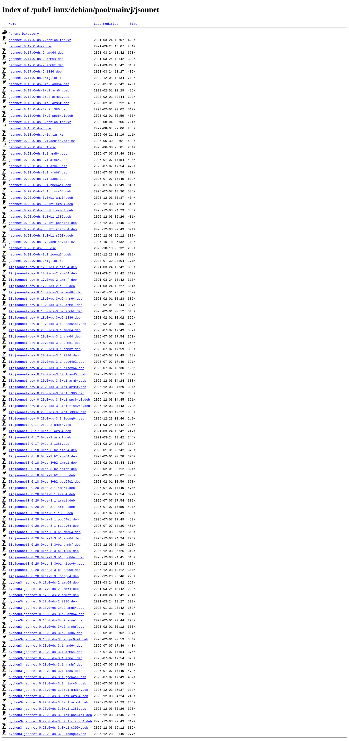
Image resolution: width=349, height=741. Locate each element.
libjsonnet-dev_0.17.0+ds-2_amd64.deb (43, 267)
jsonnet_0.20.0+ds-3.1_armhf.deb (38, 172)
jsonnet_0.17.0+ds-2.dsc (30, 46)
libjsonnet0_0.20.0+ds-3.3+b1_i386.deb (44, 551)
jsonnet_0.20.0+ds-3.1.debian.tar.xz (42, 141)
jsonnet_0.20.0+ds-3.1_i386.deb (37, 178)
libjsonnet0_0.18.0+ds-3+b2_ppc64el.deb (44, 481)
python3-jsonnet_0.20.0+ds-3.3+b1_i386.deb (47, 708)
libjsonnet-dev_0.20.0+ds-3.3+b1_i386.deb (46, 393)
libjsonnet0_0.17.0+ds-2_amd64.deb (40, 424)
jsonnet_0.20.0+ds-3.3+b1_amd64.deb (41, 197)
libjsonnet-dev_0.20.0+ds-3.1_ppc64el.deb (46, 361)
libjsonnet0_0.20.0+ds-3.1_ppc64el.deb (44, 519)
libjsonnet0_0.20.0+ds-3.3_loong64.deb (44, 576)
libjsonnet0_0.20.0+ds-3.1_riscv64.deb (44, 525)
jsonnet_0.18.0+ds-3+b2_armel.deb (39, 96)
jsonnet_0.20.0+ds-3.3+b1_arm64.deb (41, 204)
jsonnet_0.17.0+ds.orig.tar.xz (36, 77)
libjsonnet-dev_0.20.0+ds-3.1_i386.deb (44, 355)
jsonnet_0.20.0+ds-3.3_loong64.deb (40, 254)
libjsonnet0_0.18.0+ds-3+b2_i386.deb (42, 475)
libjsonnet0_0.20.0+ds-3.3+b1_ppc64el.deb (46, 557)
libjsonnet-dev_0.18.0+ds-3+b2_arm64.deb (45, 298)
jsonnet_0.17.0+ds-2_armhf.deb (36, 65)
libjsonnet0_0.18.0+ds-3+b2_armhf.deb (43, 469)
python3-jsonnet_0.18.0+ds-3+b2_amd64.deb (46, 607)
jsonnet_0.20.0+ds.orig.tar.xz (36, 260)
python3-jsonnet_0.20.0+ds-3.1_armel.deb (45, 658)
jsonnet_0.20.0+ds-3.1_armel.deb (38, 166)
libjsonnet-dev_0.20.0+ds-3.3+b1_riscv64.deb (49, 405)
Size (133, 23)
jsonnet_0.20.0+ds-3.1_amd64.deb (38, 153)
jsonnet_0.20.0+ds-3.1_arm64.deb (38, 159)
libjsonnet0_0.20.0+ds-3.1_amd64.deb (42, 488)
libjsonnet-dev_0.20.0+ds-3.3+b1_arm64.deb (47, 380)
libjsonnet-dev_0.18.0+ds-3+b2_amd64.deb (45, 292)
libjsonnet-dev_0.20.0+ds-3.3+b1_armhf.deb (47, 387)
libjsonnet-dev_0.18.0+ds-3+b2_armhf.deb (45, 311)
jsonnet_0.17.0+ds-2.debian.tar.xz (40, 40)
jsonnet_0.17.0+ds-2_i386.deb (35, 71)
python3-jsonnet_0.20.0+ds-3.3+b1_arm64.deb (48, 696)
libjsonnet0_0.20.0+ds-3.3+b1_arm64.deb (44, 538)
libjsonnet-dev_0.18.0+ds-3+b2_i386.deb (44, 317)
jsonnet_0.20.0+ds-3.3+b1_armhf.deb (41, 210)
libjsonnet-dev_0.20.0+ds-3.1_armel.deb (44, 342)
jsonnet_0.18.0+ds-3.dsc (30, 128)
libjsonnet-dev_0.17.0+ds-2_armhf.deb (43, 279)
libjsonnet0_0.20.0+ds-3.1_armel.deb (42, 500)
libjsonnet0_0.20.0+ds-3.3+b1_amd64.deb (44, 532)
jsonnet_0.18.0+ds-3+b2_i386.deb (38, 109)
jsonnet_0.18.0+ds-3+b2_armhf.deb (39, 103)
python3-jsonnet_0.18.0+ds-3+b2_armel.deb (46, 620)
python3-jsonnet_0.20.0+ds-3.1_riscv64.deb (47, 683)
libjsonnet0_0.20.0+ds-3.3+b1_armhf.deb (44, 544)
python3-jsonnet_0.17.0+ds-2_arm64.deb (44, 588)
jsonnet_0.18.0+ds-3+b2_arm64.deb (39, 90)
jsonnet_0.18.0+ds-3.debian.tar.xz (40, 122)
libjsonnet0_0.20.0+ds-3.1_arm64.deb (42, 494)
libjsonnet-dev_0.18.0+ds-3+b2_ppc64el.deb (47, 323)
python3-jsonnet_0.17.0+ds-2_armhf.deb (44, 595)
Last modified (106, 23)
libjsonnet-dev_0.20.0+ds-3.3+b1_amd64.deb (47, 374)
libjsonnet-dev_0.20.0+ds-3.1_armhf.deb (44, 349)
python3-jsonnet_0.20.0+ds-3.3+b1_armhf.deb (48, 702)
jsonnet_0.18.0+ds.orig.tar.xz (36, 134)
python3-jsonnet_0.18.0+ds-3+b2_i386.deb (45, 633)
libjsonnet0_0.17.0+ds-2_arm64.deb (40, 431)
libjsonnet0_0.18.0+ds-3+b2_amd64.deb (43, 450)
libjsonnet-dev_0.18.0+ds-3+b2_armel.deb (45, 305)
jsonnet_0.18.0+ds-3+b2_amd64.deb (39, 84)
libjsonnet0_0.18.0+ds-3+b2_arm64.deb (43, 456)
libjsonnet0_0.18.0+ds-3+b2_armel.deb (43, 462)
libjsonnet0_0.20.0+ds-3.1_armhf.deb (42, 506)
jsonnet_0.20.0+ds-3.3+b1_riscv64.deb (43, 229)
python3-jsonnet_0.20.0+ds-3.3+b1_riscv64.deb (50, 721)
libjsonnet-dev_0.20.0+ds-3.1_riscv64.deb (46, 368)
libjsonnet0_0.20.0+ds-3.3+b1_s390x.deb (44, 570)
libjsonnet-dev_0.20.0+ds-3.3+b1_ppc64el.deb (49, 399)
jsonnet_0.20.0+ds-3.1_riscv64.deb (40, 191)
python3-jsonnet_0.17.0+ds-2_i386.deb (43, 601)
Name (12, 23)
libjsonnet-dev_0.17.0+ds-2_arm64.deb (43, 273)
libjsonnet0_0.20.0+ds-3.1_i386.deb (41, 513)
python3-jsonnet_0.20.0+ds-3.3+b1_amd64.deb (48, 689)
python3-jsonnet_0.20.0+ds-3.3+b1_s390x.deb (48, 727)
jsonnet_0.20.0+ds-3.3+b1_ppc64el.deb (43, 223)
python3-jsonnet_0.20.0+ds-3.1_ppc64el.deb (47, 677)
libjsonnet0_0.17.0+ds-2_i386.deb (39, 443)
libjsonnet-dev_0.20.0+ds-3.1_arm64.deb (44, 336)
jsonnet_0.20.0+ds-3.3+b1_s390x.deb (41, 235)
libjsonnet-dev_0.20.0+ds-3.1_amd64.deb (44, 330)
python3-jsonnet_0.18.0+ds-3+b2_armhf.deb (46, 626)
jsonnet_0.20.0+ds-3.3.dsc (32, 248)
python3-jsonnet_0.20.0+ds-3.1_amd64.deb (45, 645)
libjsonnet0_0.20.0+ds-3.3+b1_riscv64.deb (46, 563)
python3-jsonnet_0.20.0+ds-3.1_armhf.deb (45, 664)
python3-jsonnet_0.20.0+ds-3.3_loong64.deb (47, 734)
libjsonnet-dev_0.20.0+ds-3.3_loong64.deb (46, 418)
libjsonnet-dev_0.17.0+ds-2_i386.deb (42, 286)
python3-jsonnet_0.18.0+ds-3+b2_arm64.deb (46, 614)
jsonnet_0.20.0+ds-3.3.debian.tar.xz (42, 241)
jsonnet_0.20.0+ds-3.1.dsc (32, 147)
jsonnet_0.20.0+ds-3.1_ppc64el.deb (40, 185)
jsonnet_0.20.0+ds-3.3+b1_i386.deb (40, 216)
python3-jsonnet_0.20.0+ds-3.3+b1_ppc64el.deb (50, 715)
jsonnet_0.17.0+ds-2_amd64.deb (36, 52)
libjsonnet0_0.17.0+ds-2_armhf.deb (40, 437)
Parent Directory (24, 33)
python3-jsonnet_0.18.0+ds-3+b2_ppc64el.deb (48, 639)
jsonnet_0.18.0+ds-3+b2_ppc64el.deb (41, 115)
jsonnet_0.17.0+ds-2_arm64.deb (36, 59)
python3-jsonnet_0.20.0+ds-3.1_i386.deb (44, 670)
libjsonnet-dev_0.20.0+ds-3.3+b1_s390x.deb (47, 412)
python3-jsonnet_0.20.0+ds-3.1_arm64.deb (45, 652)
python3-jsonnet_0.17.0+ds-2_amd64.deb (44, 582)
